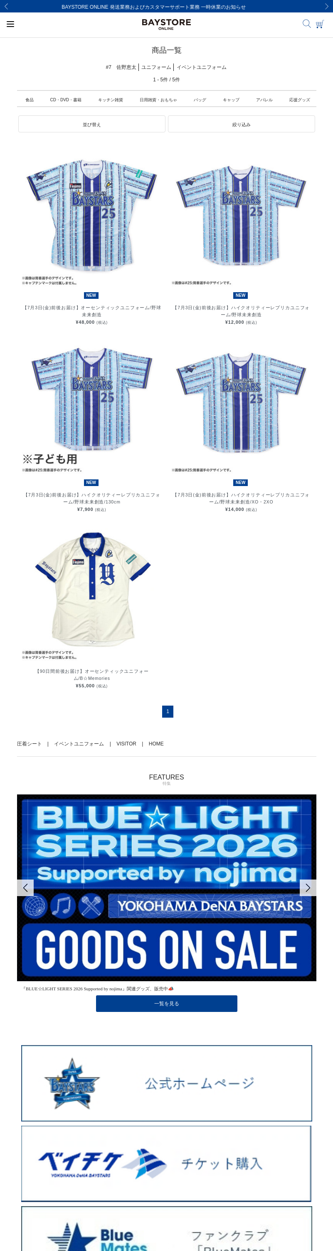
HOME (156, 744)
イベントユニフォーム (79, 744)
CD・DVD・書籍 (66, 100)
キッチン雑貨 (110, 100)
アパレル (264, 100)
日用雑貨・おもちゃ (158, 100)
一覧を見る (166, 1004)
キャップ (231, 100)
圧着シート (29, 744)
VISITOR (126, 744)
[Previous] (6, 6)
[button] (91, 124)
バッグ (200, 100)
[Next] (327, 6)
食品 (29, 100)
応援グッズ (299, 100)
